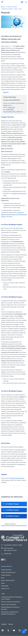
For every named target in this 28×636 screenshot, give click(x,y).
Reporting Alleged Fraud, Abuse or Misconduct (10, 608)
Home (4, 6)
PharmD (20, 8)
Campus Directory (6, 575)
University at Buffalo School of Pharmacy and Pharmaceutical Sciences (14, 214)
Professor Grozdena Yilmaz (16, 478)
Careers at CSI (5, 588)
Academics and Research (12, 6)
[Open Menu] (22, 2)
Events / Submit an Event (8, 580)
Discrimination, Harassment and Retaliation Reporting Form (9, 613)
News (2, 577)
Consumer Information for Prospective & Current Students (11, 598)
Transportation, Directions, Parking (13, 545)
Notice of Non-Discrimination (8, 604)
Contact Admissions (6, 569)
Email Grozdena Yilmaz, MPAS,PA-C (13, 111)
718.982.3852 (10, 109)
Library (3, 583)
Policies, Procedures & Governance (10, 601)
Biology (15, 8)
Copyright (3, 624)
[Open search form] (26, 2)
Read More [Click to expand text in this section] (6, 92)
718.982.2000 (7, 553)
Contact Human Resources (8, 572)
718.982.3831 (11, 107)
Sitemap (10, 624)
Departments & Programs (7, 8)
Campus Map (4, 585)
